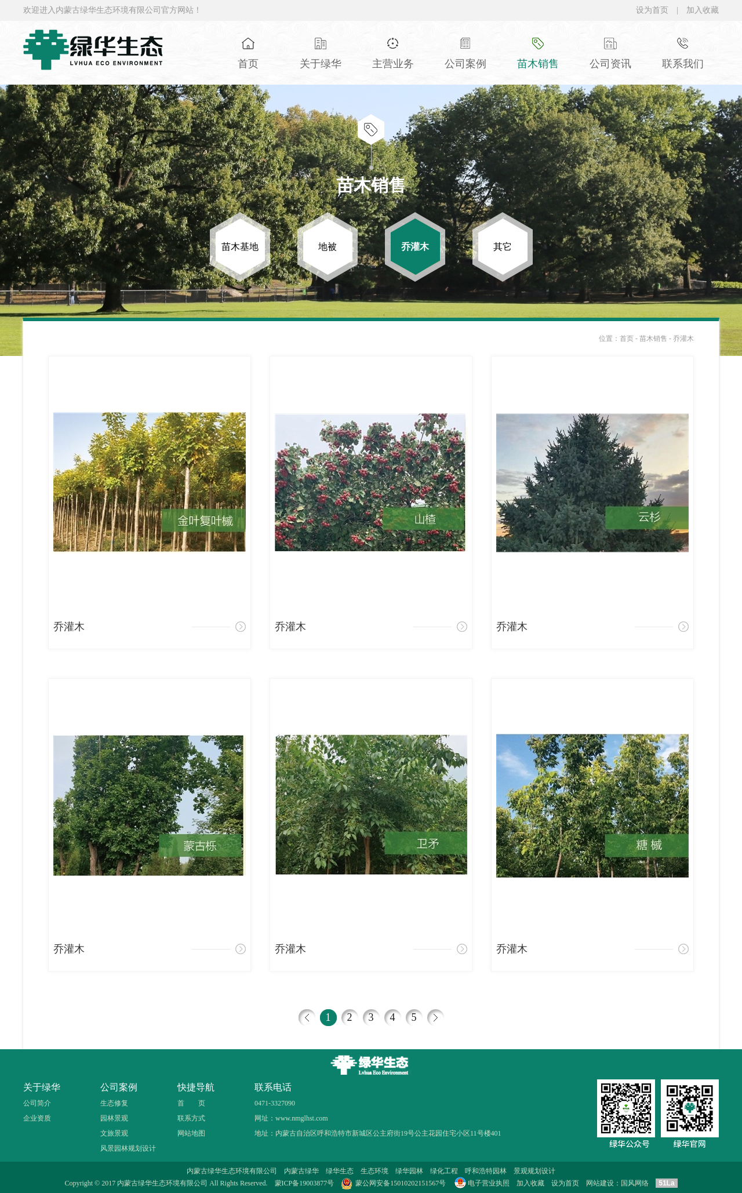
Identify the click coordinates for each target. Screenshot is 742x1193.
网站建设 (600, 1183)
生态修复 (114, 1103)
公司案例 (118, 1087)
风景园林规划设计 (128, 1148)
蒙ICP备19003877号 (304, 1183)
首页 (627, 338)
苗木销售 (654, 338)
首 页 (191, 1103)
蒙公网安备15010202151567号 (400, 1183)
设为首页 (652, 10)
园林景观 (114, 1118)
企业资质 (37, 1118)
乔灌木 (683, 338)
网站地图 (191, 1133)
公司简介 (37, 1103)
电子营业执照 (481, 1183)
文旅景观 (114, 1133)
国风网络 (635, 1183)
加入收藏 (702, 10)
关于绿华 (41, 1087)
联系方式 (191, 1118)
